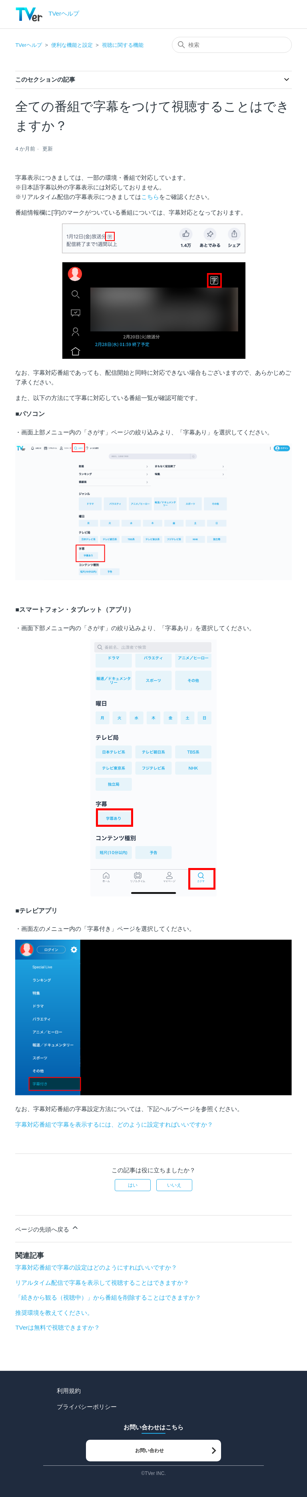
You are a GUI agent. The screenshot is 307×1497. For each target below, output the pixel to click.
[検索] (232, 45)
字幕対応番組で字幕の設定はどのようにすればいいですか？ (96, 1267)
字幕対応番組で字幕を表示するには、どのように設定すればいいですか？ (114, 1124)
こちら (150, 196)
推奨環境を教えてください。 (54, 1312)
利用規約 (69, 1390)
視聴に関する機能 (123, 45)
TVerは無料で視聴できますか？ (57, 1327)
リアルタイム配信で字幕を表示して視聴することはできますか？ (102, 1282)
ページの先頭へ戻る (47, 1228)
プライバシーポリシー (87, 1406)
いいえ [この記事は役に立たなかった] (174, 1185)
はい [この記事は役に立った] (133, 1185)
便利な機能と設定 (72, 45)
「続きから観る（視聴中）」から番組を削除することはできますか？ (108, 1297)
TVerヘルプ (28, 45)
